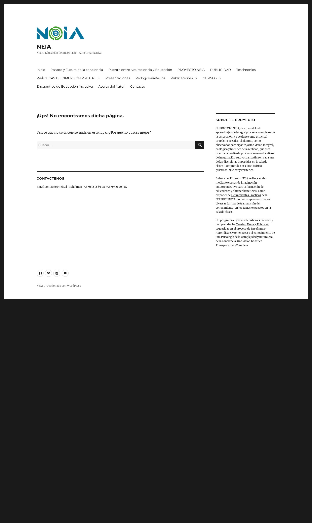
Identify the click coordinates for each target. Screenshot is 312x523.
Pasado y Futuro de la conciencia (77, 70)
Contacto (137, 86)
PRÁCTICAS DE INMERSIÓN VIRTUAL (66, 78)
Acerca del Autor (111, 86)
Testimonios (246, 70)
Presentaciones (117, 78)
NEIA (44, 46)
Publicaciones (182, 78)
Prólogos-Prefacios (150, 78)
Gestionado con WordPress (64, 285)
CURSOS (210, 78)
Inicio (41, 70)
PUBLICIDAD (220, 70)
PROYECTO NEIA (191, 70)
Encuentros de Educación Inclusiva (65, 86)
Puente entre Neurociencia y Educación (140, 70)
